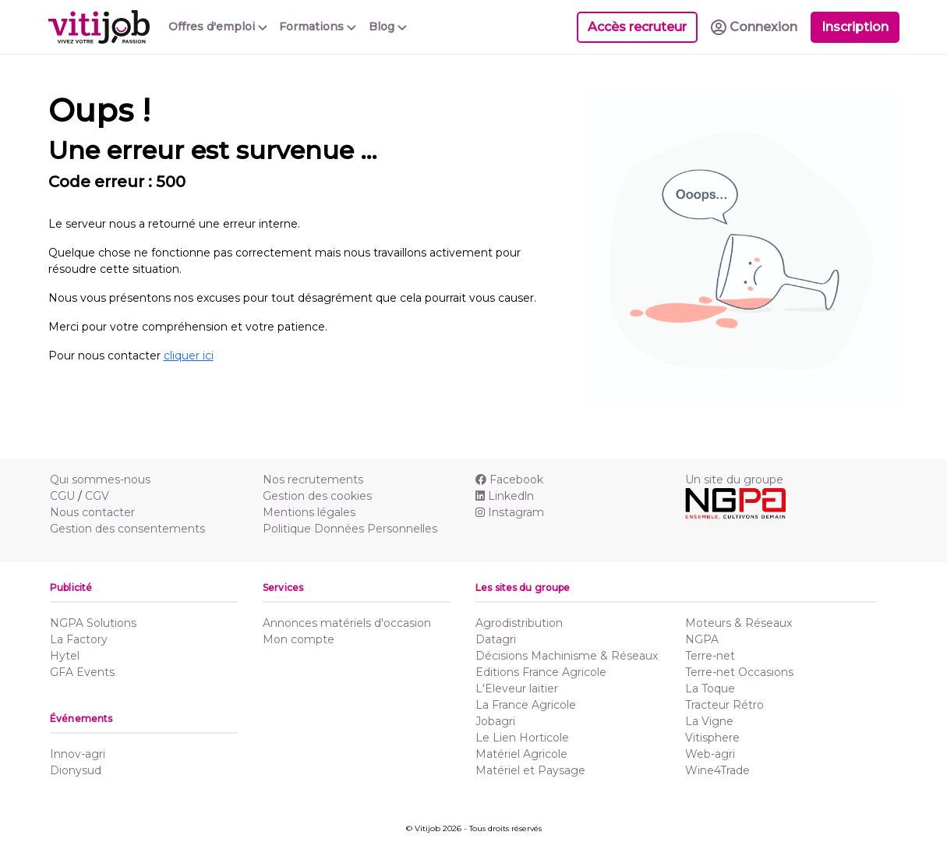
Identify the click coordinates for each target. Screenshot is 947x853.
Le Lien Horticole (522, 738)
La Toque (710, 688)
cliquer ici (189, 356)
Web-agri (710, 754)
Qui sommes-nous (100, 480)
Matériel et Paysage (530, 770)
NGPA (702, 639)
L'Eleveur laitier (516, 688)
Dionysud (75, 770)
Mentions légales (309, 512)
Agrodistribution (519, 623)
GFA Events (82, 672)
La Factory (79, 639)
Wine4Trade (717, 770)
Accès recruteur (637, 26)
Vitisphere (712, 738)
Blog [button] (388, 26)
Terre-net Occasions (739, 672)
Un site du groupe (734, 480)
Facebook (509, 480)
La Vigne (709, 721)
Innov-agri (77, 754)
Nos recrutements (313, 480)
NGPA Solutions (93, 623)
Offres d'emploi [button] (217, 26)
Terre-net (710, 656)
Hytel (65, 656)
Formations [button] (317, 26)
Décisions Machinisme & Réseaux (566, 656)
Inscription (855, 26)
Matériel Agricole (521, 754)
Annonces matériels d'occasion (347, 623)
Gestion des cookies (317, 496)
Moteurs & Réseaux (738, 623)
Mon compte (298, 639)
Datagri (495, 639)
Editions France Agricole (540, 672)
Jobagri (495, 721)
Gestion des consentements (127, 529)
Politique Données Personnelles (350, 529)
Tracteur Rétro (724, 705)
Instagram (509, 512)
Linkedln (504, 496)
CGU (62, 496)
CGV (97, 496)
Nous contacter (92, 512)
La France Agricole (525, 705)
